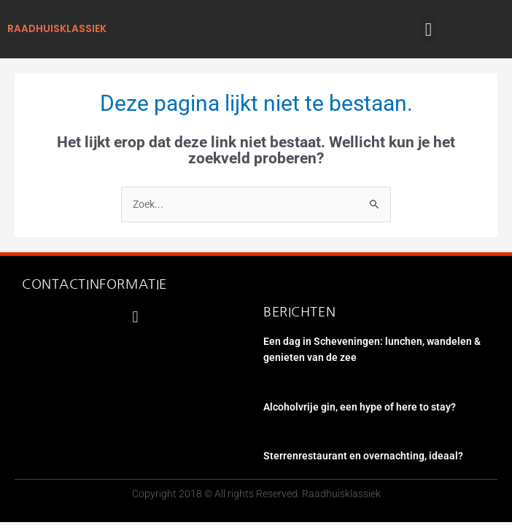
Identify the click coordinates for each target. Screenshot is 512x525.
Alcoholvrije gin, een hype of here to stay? (359, 407)
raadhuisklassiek (56, 29)
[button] (429, 29)
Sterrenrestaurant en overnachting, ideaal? (363, 456)
